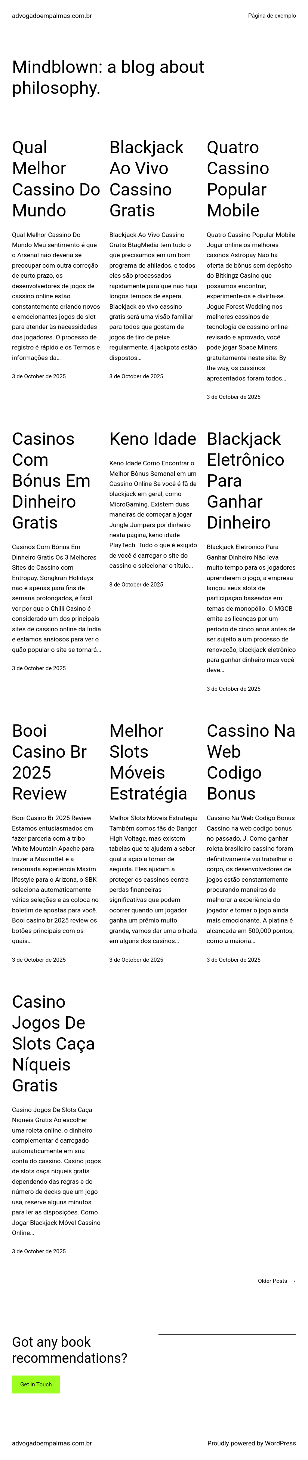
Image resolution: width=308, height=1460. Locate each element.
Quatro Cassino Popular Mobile (238, 178)
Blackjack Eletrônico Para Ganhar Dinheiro (245, 481)
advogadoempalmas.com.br (52, 15)
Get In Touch (36, 1384)
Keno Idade (152, 439)
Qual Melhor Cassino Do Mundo (56, 178)
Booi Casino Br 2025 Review (49, 762)
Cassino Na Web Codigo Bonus (251, 762)
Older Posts (277, 1280)
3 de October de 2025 (39, 376)
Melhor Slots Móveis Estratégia (148, 762)
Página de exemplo (272, 15)
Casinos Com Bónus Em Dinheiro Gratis (51, 481)
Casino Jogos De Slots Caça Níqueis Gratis (53, 1044)
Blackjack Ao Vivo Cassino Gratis (146, 178)
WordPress (280, 1443)
